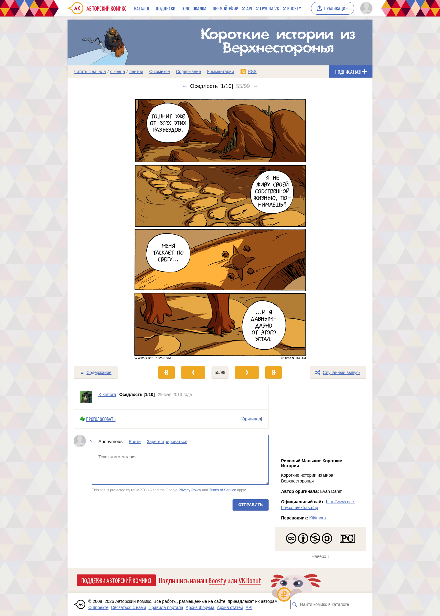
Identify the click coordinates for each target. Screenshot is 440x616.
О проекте (98, 607)
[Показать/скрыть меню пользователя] (365, 8)
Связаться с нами (128, 607)
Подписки (165, 8)
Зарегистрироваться (167, 441)
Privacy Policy (189, 490)
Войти (135, 441)
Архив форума (200, 607)
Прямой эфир (225, 8)
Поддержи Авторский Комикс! (116, 580)
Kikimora (317, 517)
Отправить (250, 504)
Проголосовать (101, 419)
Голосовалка (194, 8)
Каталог (142, 8)
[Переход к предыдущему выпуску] (106, 227)
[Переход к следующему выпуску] (220, 227)
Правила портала (165, 607)
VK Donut (250, 580)
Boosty (294, 8)
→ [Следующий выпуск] (255, 86)
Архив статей (230, 607)
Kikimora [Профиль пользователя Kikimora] (107, 394)
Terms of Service (222, 490)
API (249, 8)
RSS (252, 71)
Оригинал (251, 418)
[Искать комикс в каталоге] (295, 604)
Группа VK (269, 8)
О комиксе (159, 71)
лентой (136, 71)
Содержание (188, 71)
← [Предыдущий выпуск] (184, 86)
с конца (117, 71)
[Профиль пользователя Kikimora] (86, 397)
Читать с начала (90, 71)
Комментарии (220, 71)
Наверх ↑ (320, 556)
